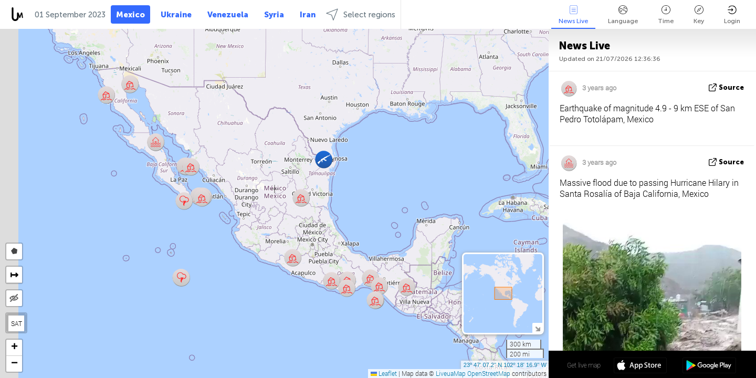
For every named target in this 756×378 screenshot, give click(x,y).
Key (699, 15)
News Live (573, 15)
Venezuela (227, 14)
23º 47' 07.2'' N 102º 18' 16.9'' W (505, 365)
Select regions (360, 14)
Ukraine (176, 14)
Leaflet (384, 373)
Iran (308, 14)
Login (732, 15)
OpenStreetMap (488, 373)
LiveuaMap (451, 373)
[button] (191, 166)
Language (623, 15)
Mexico (130, 14)
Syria (274, 14)
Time (666, 15)
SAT (16, 323)
